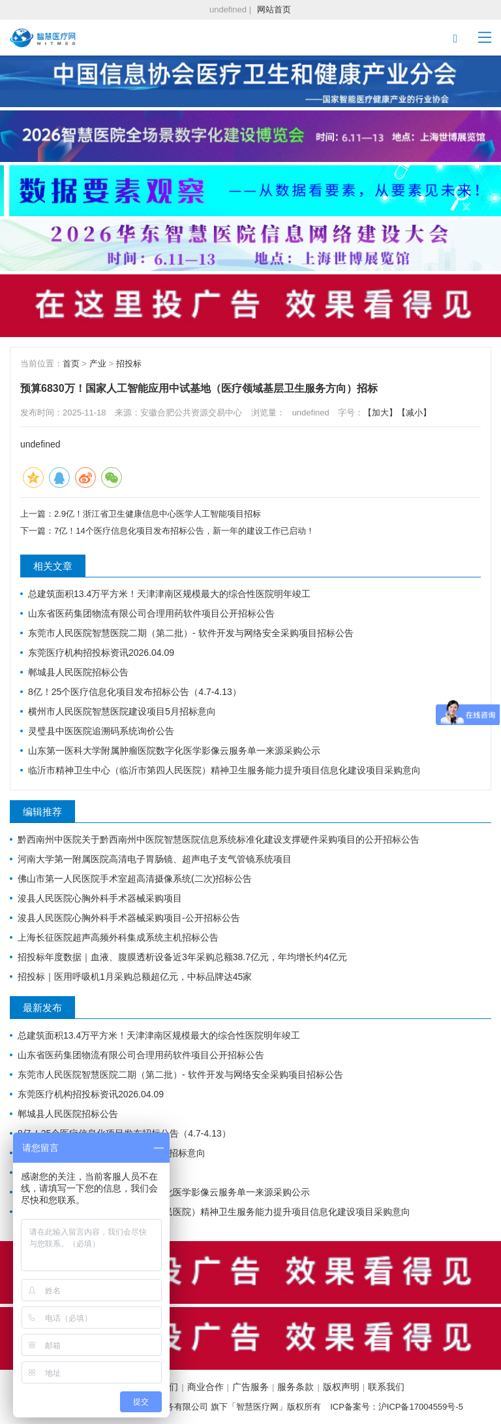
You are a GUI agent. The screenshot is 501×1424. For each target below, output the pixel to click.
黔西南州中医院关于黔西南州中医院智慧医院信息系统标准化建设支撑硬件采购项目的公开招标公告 (218, 839)
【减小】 (414, 412)
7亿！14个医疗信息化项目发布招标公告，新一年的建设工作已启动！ (184, 531)
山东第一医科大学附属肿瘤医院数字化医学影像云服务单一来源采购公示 (174, 750)
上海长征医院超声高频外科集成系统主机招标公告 (118, 937)
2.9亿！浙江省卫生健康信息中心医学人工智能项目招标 (157, 514)
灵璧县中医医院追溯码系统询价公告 (101, 731)
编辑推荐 (42, 811)
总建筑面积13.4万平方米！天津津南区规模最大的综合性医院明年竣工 (169, 594)
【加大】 (380, 412)
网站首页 (274, 9)
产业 (97, 363)
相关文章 (52, 566)
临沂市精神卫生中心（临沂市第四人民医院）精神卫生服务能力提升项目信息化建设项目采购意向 (224, 770)
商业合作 (205, 1387)
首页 (71, 363)
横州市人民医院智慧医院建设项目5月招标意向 (122, 711)
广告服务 (250, 1387)
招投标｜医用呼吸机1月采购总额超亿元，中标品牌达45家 (135, 976)
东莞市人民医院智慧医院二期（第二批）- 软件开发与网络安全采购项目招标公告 (191, 633)
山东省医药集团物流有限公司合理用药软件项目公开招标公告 (151, 613)
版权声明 (341, 1387)
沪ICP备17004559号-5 (420, 1407)
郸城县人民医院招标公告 (78, 672)
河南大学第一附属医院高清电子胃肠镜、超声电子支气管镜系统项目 (155, 859)
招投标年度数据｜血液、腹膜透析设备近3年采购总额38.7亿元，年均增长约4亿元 (182, 957)
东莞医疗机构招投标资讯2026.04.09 (101, 652)
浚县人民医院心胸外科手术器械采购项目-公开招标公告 (129, 918)
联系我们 (386, 1387)
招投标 (129, 363)
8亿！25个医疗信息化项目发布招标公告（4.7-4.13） (134, 692)
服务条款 (295, 1387)
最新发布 (42, 1007)
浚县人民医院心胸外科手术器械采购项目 (100, 898)
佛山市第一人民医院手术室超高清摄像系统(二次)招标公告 (135, 878)
